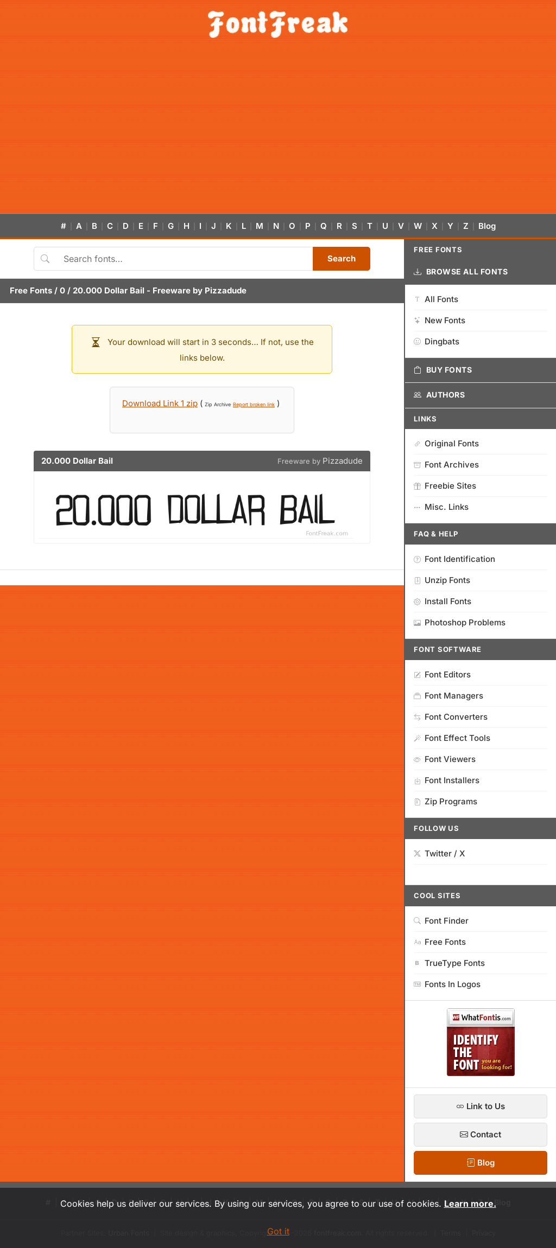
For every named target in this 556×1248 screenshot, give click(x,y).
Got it (278, 1231)
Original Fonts (446, 443)
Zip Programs (445, 801)
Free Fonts (31, 290)
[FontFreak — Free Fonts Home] (278, 24)
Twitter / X (439, 853)
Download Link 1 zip (160, 403)
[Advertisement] (278, 132)
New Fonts (439, 320)
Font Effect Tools (452, 738)
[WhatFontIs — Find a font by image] (481, 1072)
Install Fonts (442, 601)
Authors (439, 395)
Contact (480, 1134)
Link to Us (480, 1106)
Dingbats (436, 341)
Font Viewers (445, 759)
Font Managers (448, 695)
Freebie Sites (445, 486)
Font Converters (451, 717)
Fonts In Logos (447, 984)
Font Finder (441, 921)
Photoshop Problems (460, 622)
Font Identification (454, 559)
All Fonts (436, 299)
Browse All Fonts (461, 272)
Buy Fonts (443, 370)
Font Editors (442, 674)
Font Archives (446, 464)
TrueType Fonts (449, 963)
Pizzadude (226, 290)
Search (341, 258)
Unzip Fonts (442, 580)
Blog (487, 226)
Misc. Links (441, 507)
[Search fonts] (184, 259)
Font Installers (446, 780)
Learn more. (470, 1203)
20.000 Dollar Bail (108, 290)
